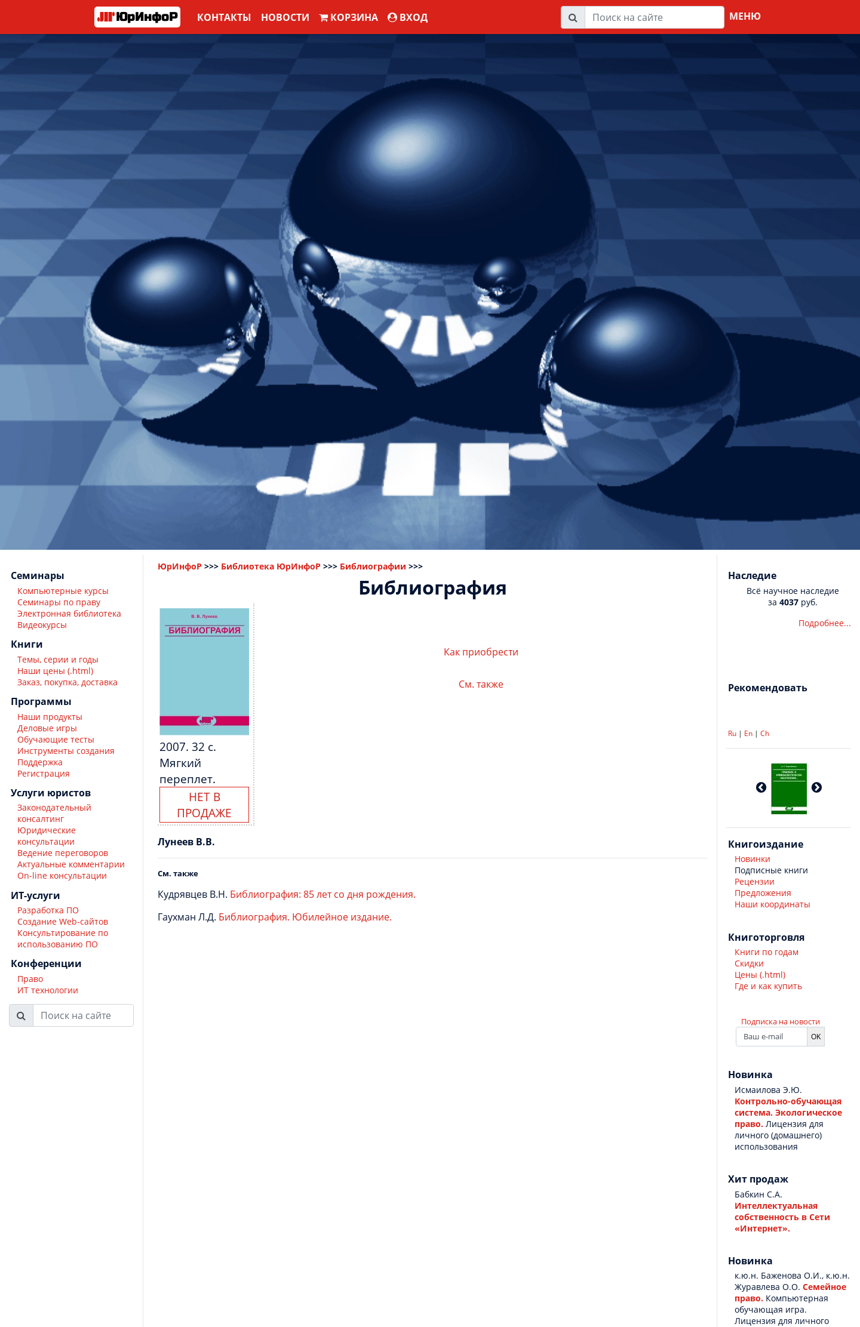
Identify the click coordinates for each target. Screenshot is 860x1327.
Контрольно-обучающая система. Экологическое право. (788, 1112)
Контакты (224, 17)
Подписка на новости (780, 1021)
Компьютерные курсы (63, 590)
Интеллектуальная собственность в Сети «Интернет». (782, 1217)
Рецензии (755, 881)
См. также (481, 684)
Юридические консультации (46, 835)
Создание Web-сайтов (62, 921)
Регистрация (43, 773)
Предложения (763, 892)
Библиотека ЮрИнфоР (271, 566)
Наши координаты (772, 904)
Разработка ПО (48, 910)
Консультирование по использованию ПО (62, 938)
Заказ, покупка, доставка (67, 682)
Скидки (749, 963)
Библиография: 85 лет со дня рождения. (323, 894)
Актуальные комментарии (71, 864)
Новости (285, 17)
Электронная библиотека (69, 613)
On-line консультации (62, 875)
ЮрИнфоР (180, 566)
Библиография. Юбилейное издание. (305, 916)
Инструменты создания (66, 750)
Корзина (348, 17)
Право (30, 978)
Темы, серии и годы (58, 659)
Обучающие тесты (55, 739)
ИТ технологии (47, 990)
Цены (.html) (760, 974)
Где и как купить (768, 986)
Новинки (752, 858)
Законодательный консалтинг (54, 813)
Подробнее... (824, 623)
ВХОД (408, 17)
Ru (732, 733)
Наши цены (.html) (55, 670)
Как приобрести (481, 651)
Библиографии (373, 566)
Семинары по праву (58, 602)
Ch (764, 733)
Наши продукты (49, 716)
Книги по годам (766, 951)
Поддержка (40, 762)
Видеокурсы (42, 624)
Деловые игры (47, 728)
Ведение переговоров (62, 852)
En (748, 733)
